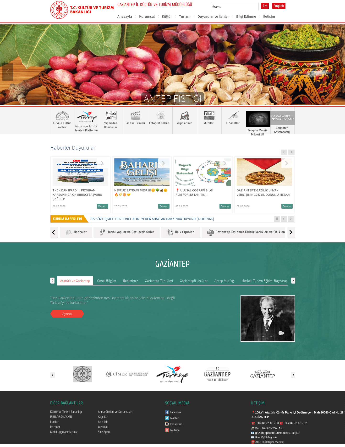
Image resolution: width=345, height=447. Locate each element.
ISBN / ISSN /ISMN (61, 417)
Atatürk (103, 422)
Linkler (54, 422)
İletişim (269, 16)
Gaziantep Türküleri (159, 280)
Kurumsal (147, 16)
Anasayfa (124, 16)
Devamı (102, 206)
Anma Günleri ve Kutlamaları (115, 412)
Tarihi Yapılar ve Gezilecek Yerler (126, 232)
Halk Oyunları (181, 232)
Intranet (55, 427)
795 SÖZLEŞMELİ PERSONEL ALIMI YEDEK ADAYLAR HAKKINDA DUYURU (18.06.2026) (152, 219)
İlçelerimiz (130, 280)
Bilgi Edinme (246, 16)
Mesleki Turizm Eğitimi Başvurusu (265, 280)
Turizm (184, 16)
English (279, 6)
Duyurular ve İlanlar (213, 16)
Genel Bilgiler (106, 280)
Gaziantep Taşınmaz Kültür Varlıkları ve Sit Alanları (248, 232)
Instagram (176, 424)
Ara (265, 6)
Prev (8, 71)
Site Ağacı (104, 432)
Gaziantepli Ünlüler (194, 280)
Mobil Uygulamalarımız (63, 432)
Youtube (175, 430)
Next (337, 71)
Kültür (167, 16)
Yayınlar (103, 417)
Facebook (175, 412)
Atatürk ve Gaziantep (75, 280)
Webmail (103, 427)
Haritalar (76, 232)
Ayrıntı (67, 313)
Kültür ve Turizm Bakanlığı (66, 412)
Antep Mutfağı (224, 280)
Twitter (174, 418)
